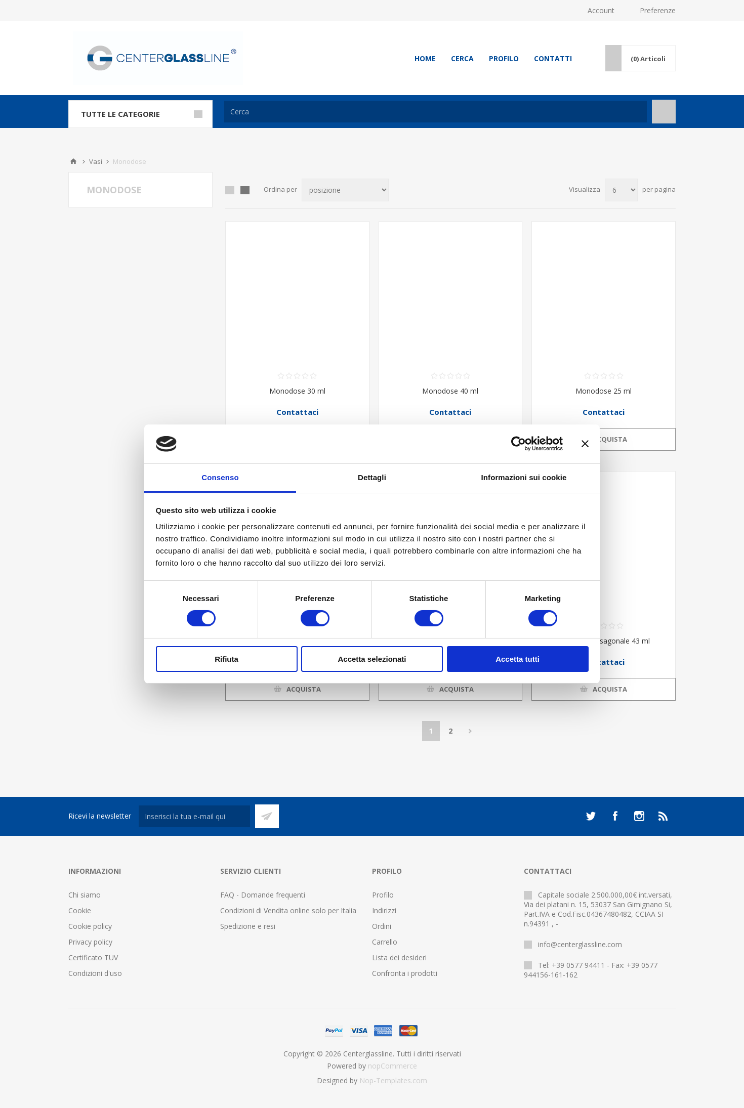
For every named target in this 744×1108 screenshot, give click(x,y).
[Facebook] (615, 816)
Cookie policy (90, 926)
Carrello (384, 942)
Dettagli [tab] (372, 477)
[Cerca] (435, 111)
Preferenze (658, 10)
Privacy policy (90, 942)
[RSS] (663, 816)
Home (425, 58)
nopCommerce (392, 1066)
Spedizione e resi (247, 926)
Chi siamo (84, 895)
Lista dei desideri (399, 957)
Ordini (381, 926)
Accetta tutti (517, 659)
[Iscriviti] (194, 816)
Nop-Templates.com (393, 1080)
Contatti (553, 58)
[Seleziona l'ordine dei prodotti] (345, 190)
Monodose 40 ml (450, 391)
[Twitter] (591, 816)
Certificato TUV (93, 957)
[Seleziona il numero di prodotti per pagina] (621, 190)
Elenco (245, 190)
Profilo (504, 58)
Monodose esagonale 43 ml (604, 641)
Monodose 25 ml (603, 391)
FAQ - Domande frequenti (262, 895)
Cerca (462, 58)
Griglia (229, 190)
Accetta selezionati (372, 659)
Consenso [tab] (219, 477)
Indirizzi (384, 910)
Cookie (79, 910)
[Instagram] (639, 816)
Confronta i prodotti (404, 973)
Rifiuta (226, 659)
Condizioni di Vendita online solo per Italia (288, 910)
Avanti (470, 731)
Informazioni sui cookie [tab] (524, 477)
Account (601, 10)
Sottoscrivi (267, 816)
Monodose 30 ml (297, 391)
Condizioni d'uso (95, 973)
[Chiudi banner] (585, 443)
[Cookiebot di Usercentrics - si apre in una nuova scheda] (518, 443)
